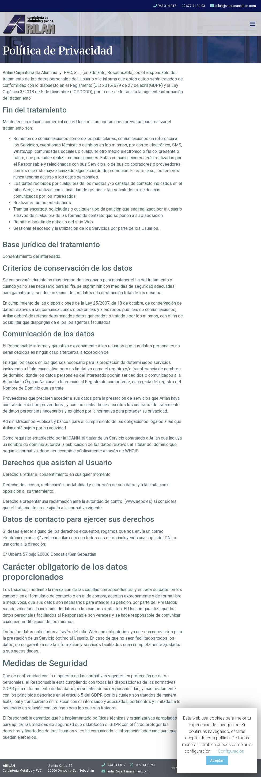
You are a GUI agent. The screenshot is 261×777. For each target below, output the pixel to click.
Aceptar (217, 760)
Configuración (231, 751)
